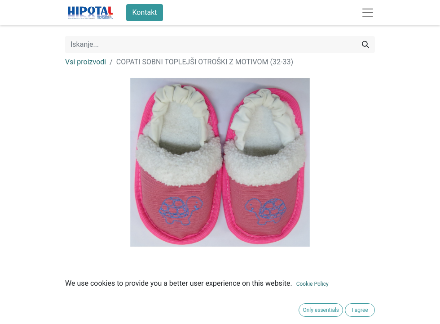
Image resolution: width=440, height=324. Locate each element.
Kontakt (144, 12)
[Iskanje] (365, 44)
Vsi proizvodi (85, 62)
